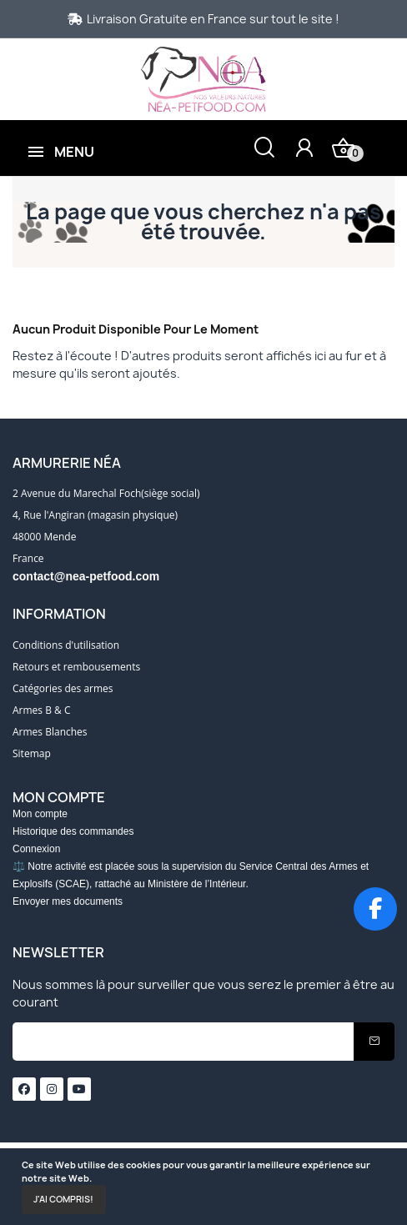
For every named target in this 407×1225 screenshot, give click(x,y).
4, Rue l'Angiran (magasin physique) (95, 515)
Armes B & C (41, 710)
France (28, 558)
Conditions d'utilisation (66, 645)
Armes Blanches (50, 732)
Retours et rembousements (76, 667)
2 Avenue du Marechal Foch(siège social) (106, 493)
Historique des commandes (73, 831)
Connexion (36, 849)
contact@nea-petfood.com (86, 576)
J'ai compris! (63, 1199)
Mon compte (40, 814)
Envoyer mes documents (68, 901)
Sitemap (32, 753)
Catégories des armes (63, 688)
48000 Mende (44, 537)
